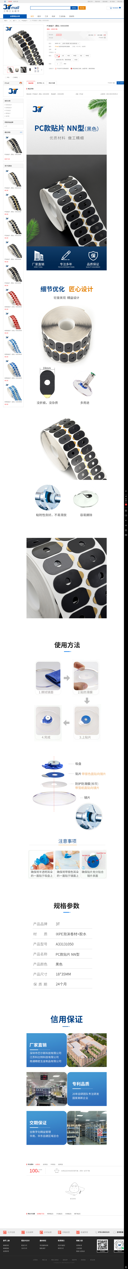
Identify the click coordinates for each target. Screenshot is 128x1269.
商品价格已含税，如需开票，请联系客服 (83, 68)
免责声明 (74, 1260)
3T (55, 49)
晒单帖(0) (50, 1213)
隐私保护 (42, 1248)
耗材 (53, 16)
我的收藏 (105, 1)
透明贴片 (8, 113)
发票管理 (6, 1251)
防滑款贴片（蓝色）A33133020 (13, 354)
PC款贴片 (8, 110)
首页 (32, 16)
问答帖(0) (68, 1213)
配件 (39, 16)
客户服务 (112, 1)
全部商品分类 (15, 16)
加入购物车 (121, 83)
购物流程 (6, 1245)
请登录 (10, 1)
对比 (8, 77)
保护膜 (7, 116)
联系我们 (83, 1260)
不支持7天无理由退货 (62, 68)
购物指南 (6, 1248)
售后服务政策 (44, 1245)
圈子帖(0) (77, 1213)
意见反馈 (92, 1260)
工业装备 (62, 16)
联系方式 (61, 1248)
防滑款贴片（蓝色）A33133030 (13, 378)
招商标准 (79, 1245)
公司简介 (35, 1260)
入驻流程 (79, 1248)
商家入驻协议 (80, 1251)
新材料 (71, 16)
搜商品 (74, 8)
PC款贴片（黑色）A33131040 (13, 259)
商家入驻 (44, 1260)
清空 (21, 132)
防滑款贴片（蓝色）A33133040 (13, 402)
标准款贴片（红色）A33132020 (13, 330)
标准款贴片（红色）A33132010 (13, 307)
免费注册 (15, 1)
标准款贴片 (9, 105)
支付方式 (24, 1248)
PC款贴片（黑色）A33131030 (13, 235)
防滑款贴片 (9, 107)
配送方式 (24, 1245)
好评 (45, 1164)
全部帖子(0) (40, 1213)
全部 (37, 1164)
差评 (60, 1164)
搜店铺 (82, 8)
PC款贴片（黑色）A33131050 (13, 154)
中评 (53, 1164)
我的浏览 (97, 1)
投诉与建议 (61, 1245)
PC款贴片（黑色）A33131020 (13, 211)
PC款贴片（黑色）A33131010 (13, 188)
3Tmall (57, 46)
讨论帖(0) (59, 1213)
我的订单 (90, 1)
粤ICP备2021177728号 (68, 1262)
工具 (46, 16)
